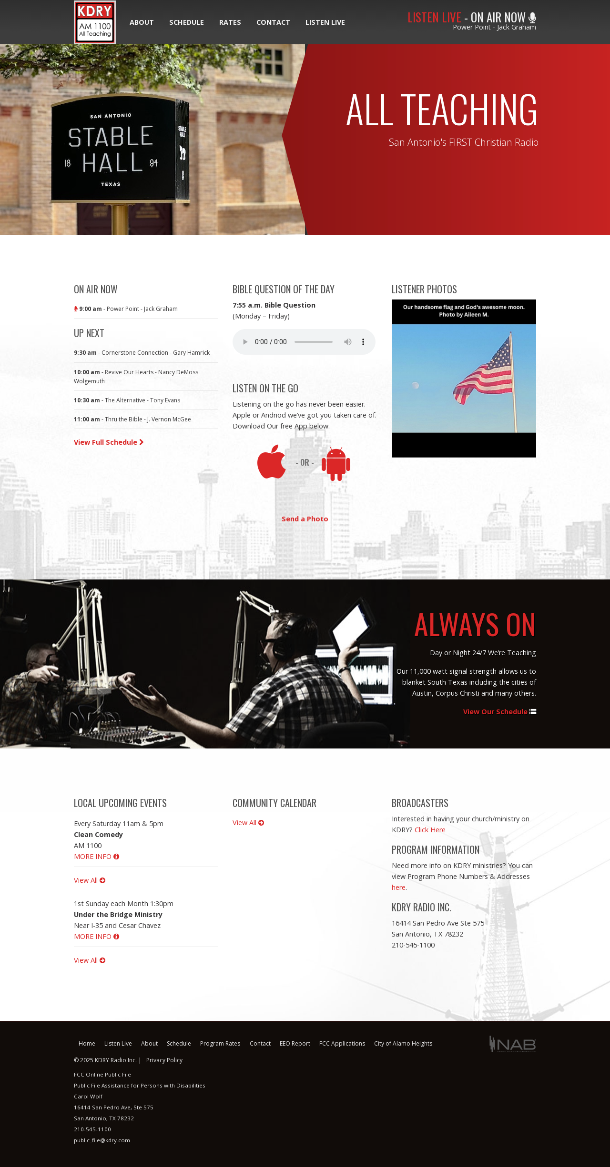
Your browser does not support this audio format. (304, 342)
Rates (230, 22)
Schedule (186, 22)
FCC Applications (342, 1043)
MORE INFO (96, 856)
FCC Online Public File (102, 1074)
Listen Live (325, 22)
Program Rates (220, 1043)
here (399, 887)
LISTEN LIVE (434, 17)
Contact (273, 22)
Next (543, 378)
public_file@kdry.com (102, 1140)
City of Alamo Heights (403, 1043)
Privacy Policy (164, 1060)
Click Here (430, 829)
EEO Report (295, 1043)
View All (89, 880)
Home (87, 1043)
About (142, 22)
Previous (384, 378)
